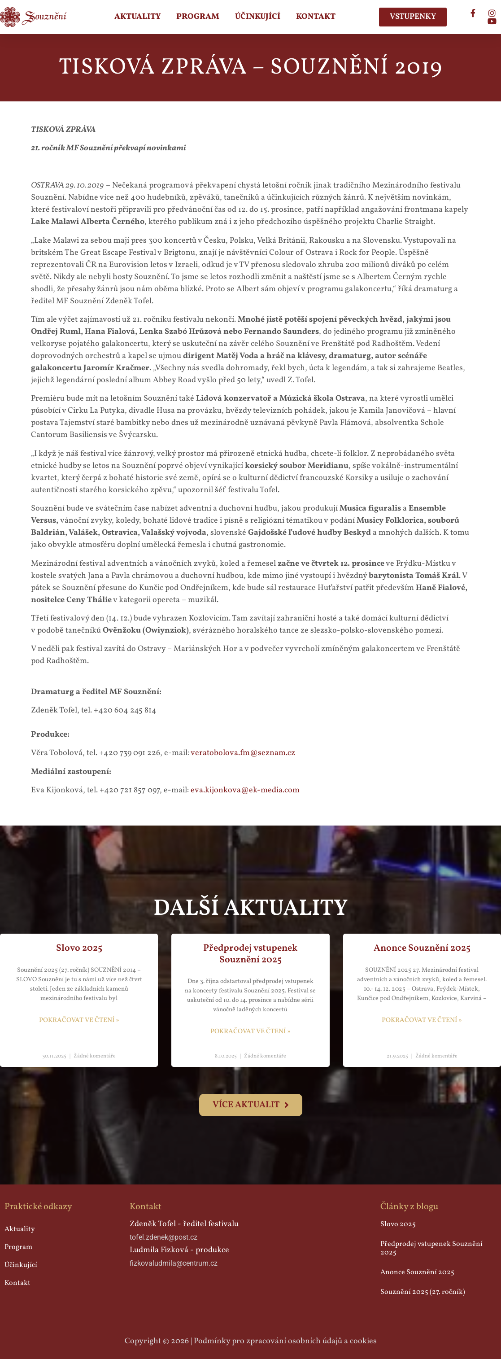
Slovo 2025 (79, 948)
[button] (250, 1105)
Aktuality (137, 16)
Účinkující (257, 16)
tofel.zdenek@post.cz (163, 1237)
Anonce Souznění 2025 (422, 948)
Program (197, 16)
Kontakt (315, 16)
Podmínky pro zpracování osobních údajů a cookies (285, 1341)
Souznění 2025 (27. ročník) (422, 1292)
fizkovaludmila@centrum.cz (174, 1263)
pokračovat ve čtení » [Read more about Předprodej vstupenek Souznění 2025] (250, 1031)
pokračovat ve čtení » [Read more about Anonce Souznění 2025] (422, 1020)
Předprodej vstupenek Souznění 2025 (250, 954)
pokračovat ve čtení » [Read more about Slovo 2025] (79, 1020)
